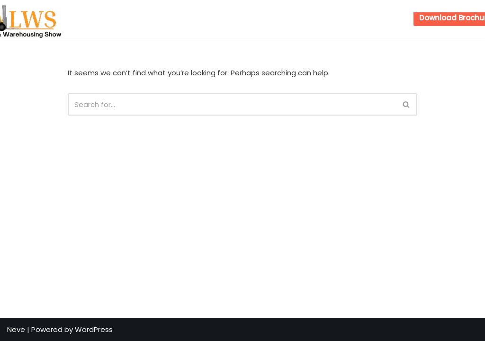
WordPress (94, 329)
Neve (16, 329)
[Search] (232, 104)
